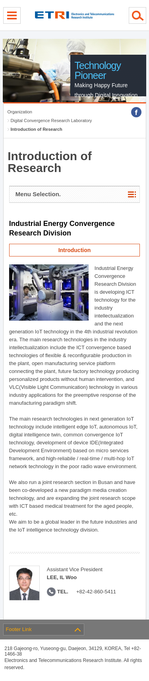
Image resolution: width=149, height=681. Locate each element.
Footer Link (19, 629)
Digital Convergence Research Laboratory (51, 120)
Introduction (74, 250)
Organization (20, 111)
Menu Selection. (38, 194)
